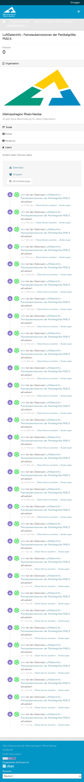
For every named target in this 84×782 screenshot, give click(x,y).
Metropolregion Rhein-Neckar (53, 21)
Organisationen (20, 21)
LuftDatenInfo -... (17, 26)
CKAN (8, 766)
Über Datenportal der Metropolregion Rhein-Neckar (30, 745)
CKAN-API (8, 749)
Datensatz (16, 167)
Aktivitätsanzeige (19, 181)
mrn (23, 194)
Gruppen (15, 174)
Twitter (7, 133)
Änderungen (65, 205)
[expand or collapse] (78, 11)
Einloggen (75, 2)
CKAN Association (12, 754)
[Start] (4, 21)
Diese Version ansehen (46, 205)
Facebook (9, 140)
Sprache (7, 771)
